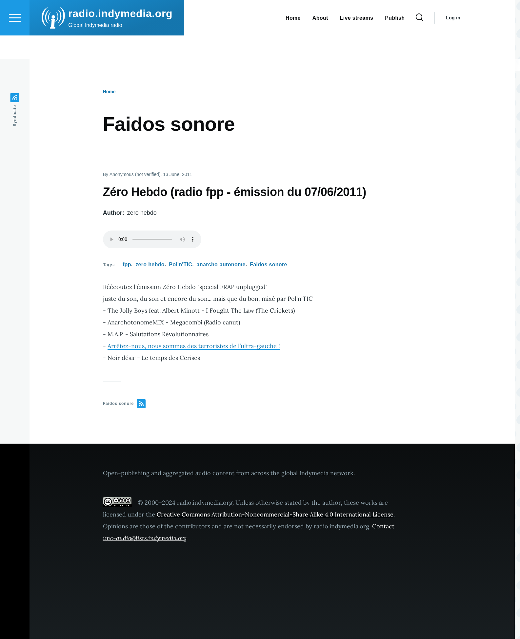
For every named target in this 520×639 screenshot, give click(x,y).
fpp (127, 265)
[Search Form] (419, 41)
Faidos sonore (268, 265)
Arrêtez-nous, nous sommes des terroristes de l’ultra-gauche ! (194, 346)
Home (109, 92)
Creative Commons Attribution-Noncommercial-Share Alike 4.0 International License (275, 514)
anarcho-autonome (221, 265)
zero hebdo (150, 265)
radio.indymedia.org (120, 37)
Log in (453, 41)
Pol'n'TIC (180, 265)
